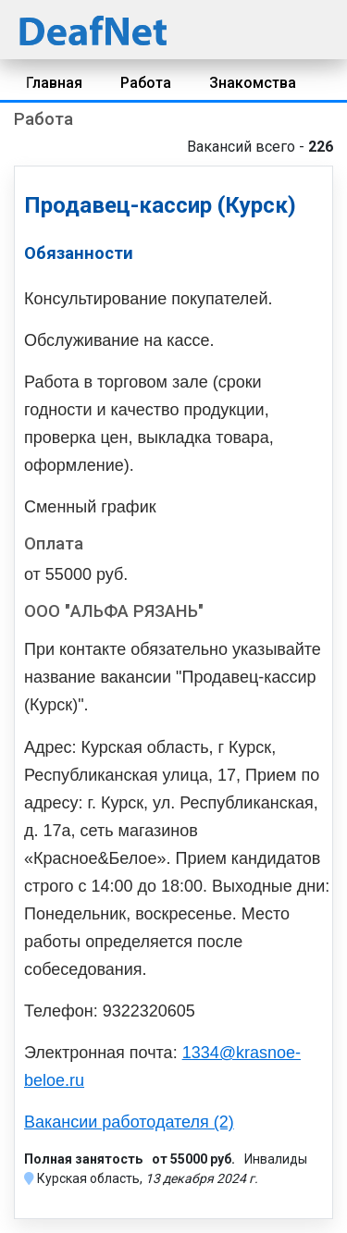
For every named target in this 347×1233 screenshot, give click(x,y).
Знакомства (252, 83)
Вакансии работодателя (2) (129, 1122)
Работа (145, 83)
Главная (54, 83)
